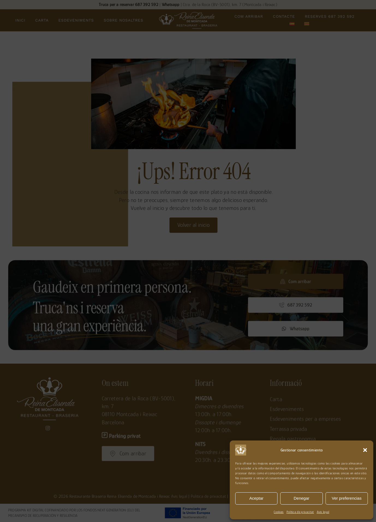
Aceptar (256, 498)
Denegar (301, 498)
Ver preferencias (347, 498)
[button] (365, 450)
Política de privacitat (300, 512)
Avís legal (323, 512)
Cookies (279, 512)
